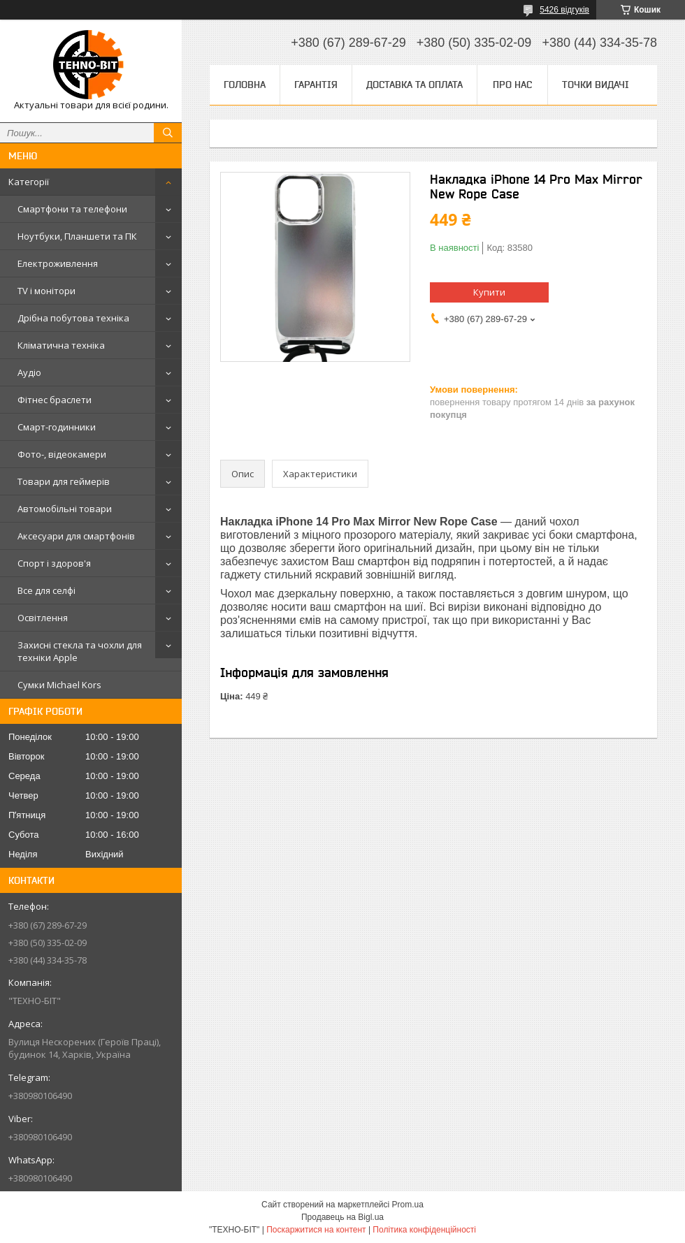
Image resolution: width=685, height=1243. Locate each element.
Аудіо (29, 372)
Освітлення (42, 617)
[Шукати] (168, 132)
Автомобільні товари (64, 508)
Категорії (28, 181)
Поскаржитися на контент (316, 1230)
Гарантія (316, 84)
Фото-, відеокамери (61, 454)
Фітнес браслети (54, 399)
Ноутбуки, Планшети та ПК (77, 236)
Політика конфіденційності (424, 1230)
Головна (245, 84)
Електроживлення (57, 263)
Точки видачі (595, 84)
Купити (489, 292)
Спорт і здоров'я (54, 563)
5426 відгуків (564, 10)
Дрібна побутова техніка (73, 318)
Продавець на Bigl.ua (342, 1217)
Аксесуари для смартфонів (76, 536)
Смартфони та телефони (72, 209)
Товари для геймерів (63, 481)
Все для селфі (46, 590)
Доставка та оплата (414, 84)
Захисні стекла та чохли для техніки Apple (79, 651)
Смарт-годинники (56, 427)
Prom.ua (408, 1204)
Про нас (512, 84)
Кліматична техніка (61, 345)
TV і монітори (46, 290)
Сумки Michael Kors (59, 684)
